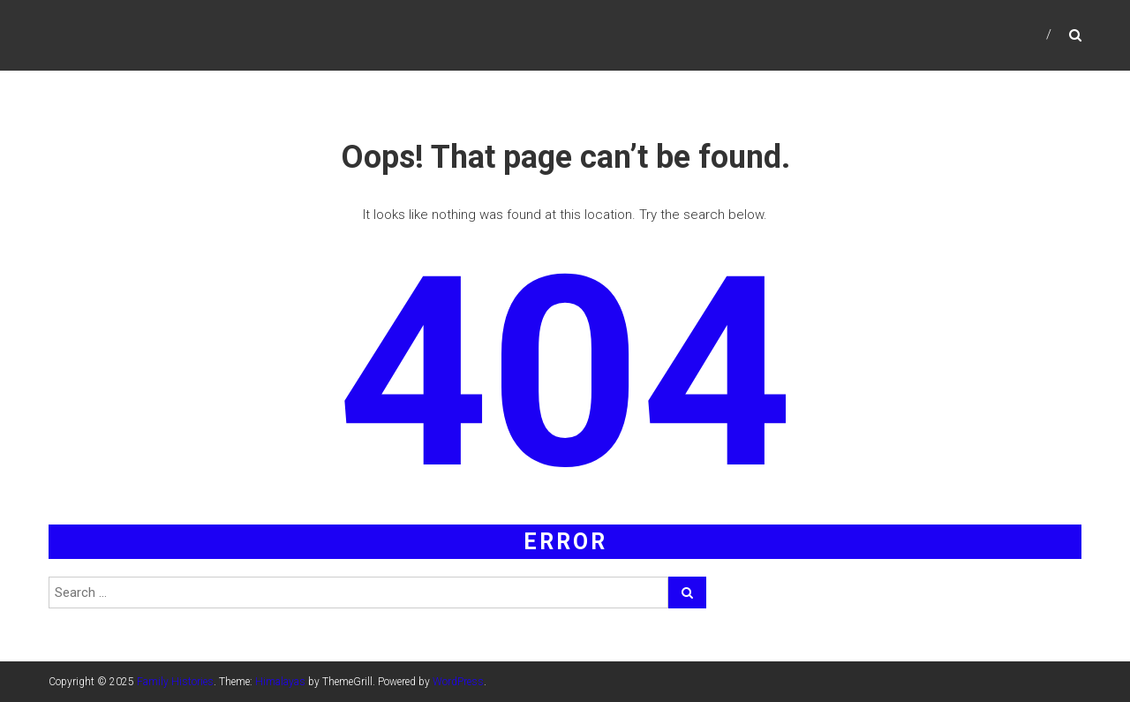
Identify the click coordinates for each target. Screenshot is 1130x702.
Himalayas (280, 682)
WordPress (458, 682)
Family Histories (175, 682)
